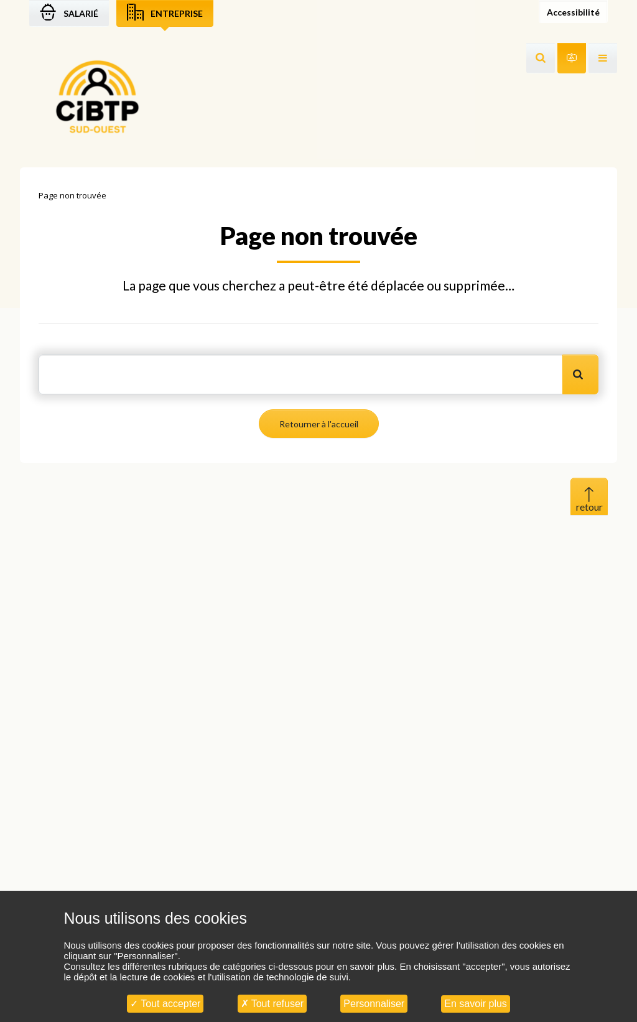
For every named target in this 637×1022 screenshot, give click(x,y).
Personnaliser (373, 1003)
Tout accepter (165, 1003)
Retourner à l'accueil (318, 424)
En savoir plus (475, 1003)
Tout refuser (272, 1003)
